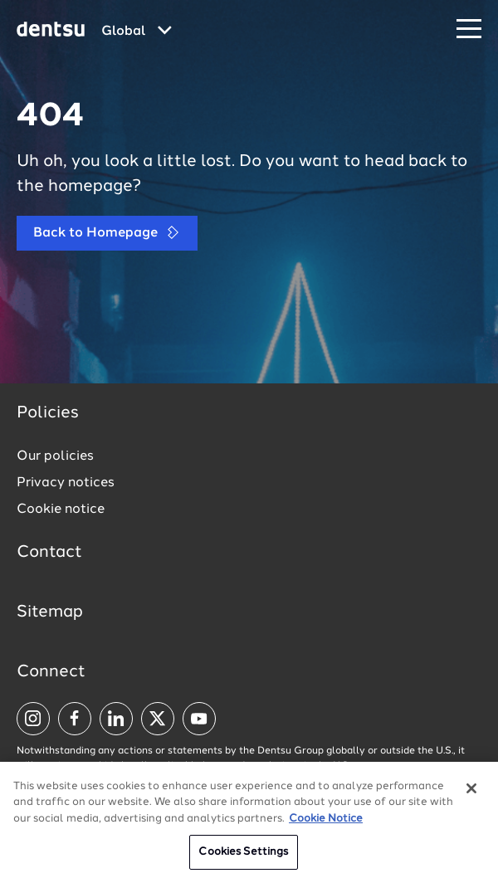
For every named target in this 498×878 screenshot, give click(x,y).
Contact (49, 552)
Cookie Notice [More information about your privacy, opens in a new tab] (326, 824)
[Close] (471, 794)
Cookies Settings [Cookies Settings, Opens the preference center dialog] (243, 858)
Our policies (55, 456)
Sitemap (50, 612)
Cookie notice (61, 509)
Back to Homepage (107, 233)
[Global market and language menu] (136, 31)
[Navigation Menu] (468, 29)
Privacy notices (66, 483)
